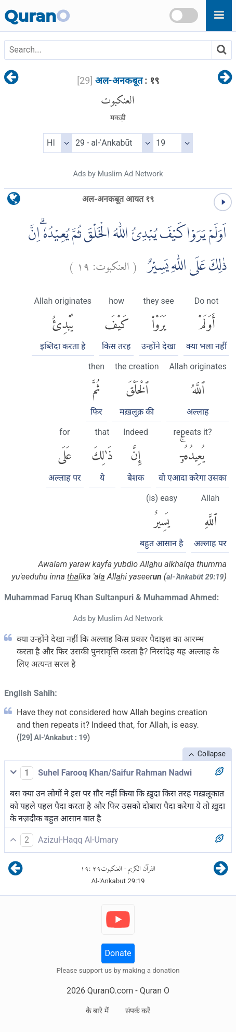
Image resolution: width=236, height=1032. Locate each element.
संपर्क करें (137, 1011)
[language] (13, 201)
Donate (118, 953)
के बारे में (97, 1011)
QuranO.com (110, 991)
